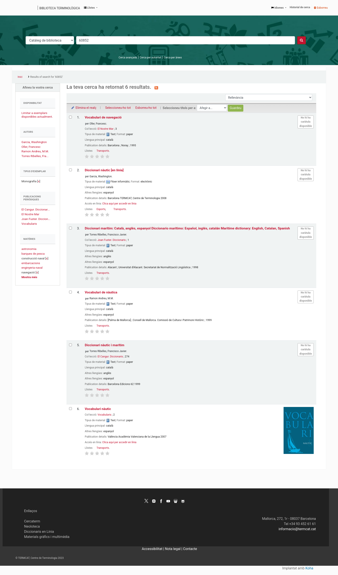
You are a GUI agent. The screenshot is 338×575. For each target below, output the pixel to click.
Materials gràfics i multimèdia (46, 537)
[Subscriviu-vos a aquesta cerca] (156, 87)
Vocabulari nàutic (98, 409)
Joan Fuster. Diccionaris (111, 240)
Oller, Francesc (31, 146)
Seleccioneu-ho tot (118, 108)
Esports (101, 209)
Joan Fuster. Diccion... (36, 219)
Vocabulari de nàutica (101, 292)
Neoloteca (32, 526)
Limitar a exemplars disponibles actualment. (37, 114)
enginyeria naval (32, 267)
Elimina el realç (83, 108)
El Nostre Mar (30, 214)
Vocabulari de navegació (103, 117)
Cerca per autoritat (150, 57)
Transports (103, 150)
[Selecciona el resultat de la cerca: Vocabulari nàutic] (70, 408)
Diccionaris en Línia (39, 532)
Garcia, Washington (34, 142)
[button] (90, 7)
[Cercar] (301, 40)
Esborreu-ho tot (145, 108)
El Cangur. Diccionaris (110, 356)
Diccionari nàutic (104, 170)
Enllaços (30, 511)
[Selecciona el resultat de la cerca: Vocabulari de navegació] (70, 117)
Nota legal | (174, 549)
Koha (309, 568)
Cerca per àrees (173, 57)
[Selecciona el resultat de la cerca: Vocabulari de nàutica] (70, 292)
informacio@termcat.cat (297, 529)
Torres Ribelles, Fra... (35, 156)
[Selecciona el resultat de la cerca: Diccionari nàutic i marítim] (70, 344)
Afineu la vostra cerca (38, 87)
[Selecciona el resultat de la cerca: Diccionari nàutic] (70, 169)
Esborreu (321, 7)
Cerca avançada (128, 57)
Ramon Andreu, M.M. (35, 151)
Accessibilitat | (153, 549)
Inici (20, 76)
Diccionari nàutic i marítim (104, 345)
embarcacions (31, 263)
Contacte (190, 549)
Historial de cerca (300, 7)
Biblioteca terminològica (59, 8)
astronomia (29, 249)
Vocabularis (29, 223)
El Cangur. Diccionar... (36, 209)
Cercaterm (32, 521)
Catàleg (17, 7)
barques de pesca (33, 253)
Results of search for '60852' (46, 76)
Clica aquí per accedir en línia (119, 203)
